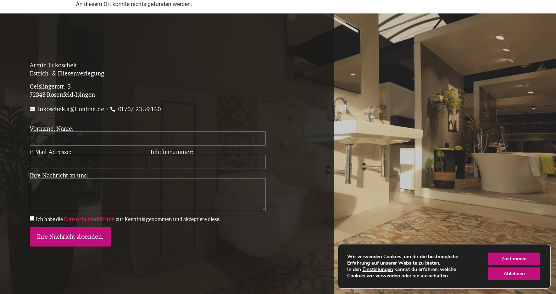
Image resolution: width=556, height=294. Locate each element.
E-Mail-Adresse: (50, 152)
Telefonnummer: (171, 152)
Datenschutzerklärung (89, 219)
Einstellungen (377, 269)
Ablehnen (514, 273)
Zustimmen (514, 258)
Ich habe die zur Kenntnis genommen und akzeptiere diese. (128, 219)
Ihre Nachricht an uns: (59, 175)
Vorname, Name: (51, 128)
